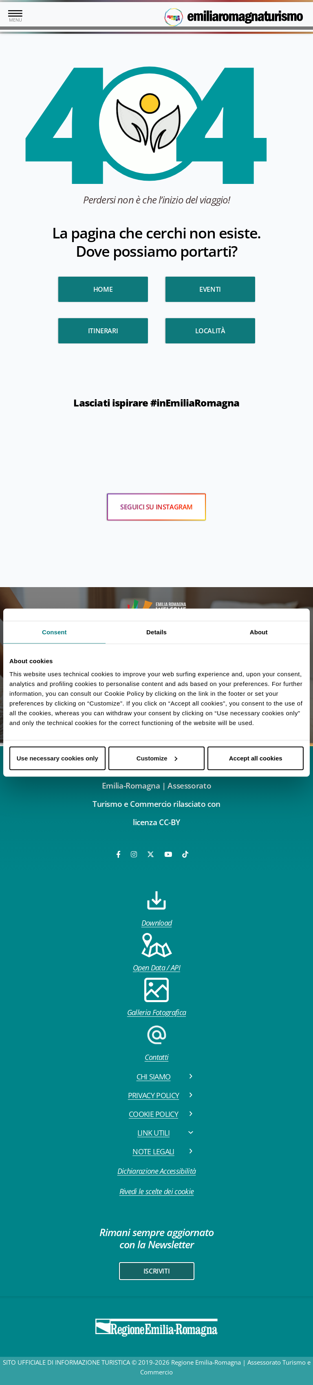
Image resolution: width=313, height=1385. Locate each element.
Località (210, 330)
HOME (102, 289)
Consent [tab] (54, 632)
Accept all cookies (255, 757)
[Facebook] (119, 854)
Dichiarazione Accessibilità (156, 1171)
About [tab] (259, 632)
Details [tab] (156, 632)
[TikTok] (185, 854)
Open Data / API (156, 952)
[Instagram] (134, 854)
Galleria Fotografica (156, 997)
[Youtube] (168, 854)
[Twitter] (150, 854)
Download (156, 908)
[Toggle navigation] (15, 17)
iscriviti (156, 1271)
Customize (157, 757)
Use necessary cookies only (57, 757)
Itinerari (103, 330)
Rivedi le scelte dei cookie (156, 1191)
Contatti (156, 1042)
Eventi (210, 289)
